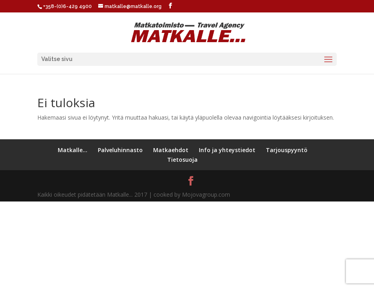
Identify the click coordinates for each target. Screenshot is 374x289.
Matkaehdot (170, 150)
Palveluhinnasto (120, 150)
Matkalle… (72, 150)
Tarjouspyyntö (286, 150)
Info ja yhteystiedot (227, 150)
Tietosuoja (182, 159)
